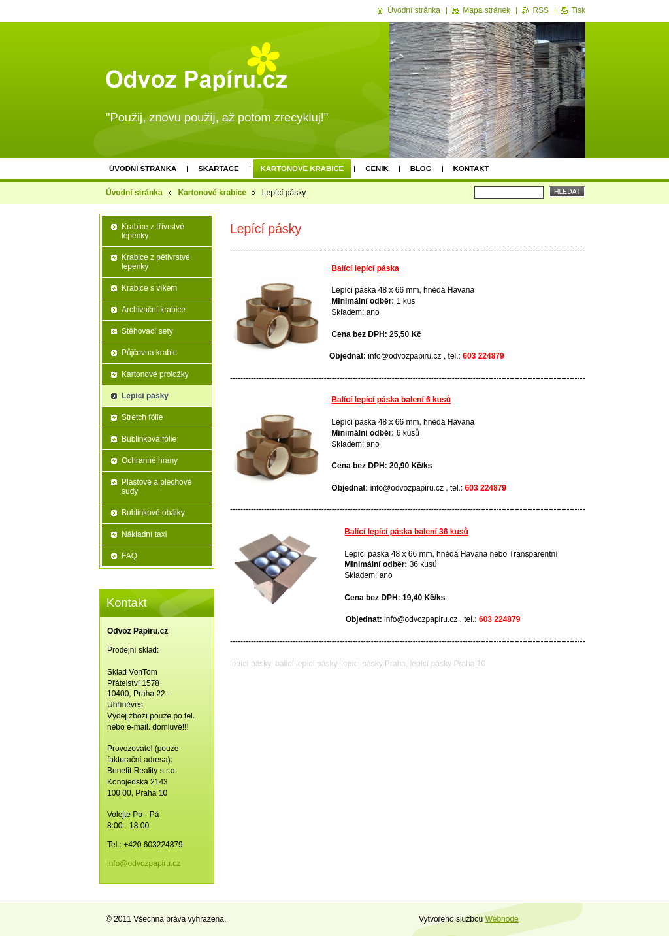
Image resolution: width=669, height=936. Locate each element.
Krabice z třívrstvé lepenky (153, 231)
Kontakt (471, 168)
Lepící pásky (145, 395)
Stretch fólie (142, 417)
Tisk (578, 10)
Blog (421, 168)
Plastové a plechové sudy (156, 486)
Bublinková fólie (149, 439)
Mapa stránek (486, 10)
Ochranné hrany (150, 460)
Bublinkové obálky (153, 512)
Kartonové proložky (155, 374)
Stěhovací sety (147, 331)
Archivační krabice (154, 309)
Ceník (376, 168)
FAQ (129, 555)
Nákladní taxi (144, 534)
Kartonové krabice (302, 168)
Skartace (218, 168)
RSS (540, 10)
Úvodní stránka (142, 168)
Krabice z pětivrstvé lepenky (156, 262)
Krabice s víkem (149, 288)
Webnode (502, 919)
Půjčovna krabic (149, 352)
